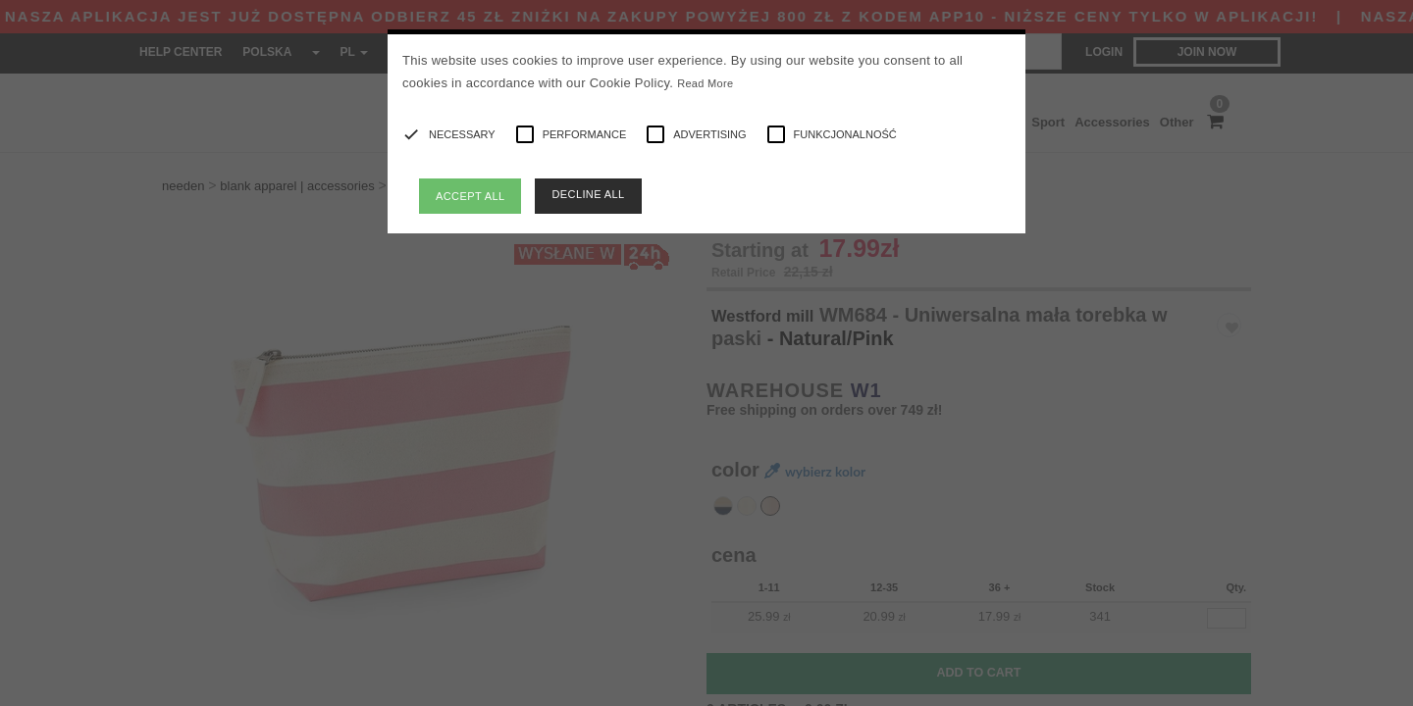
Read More (705, 83)
